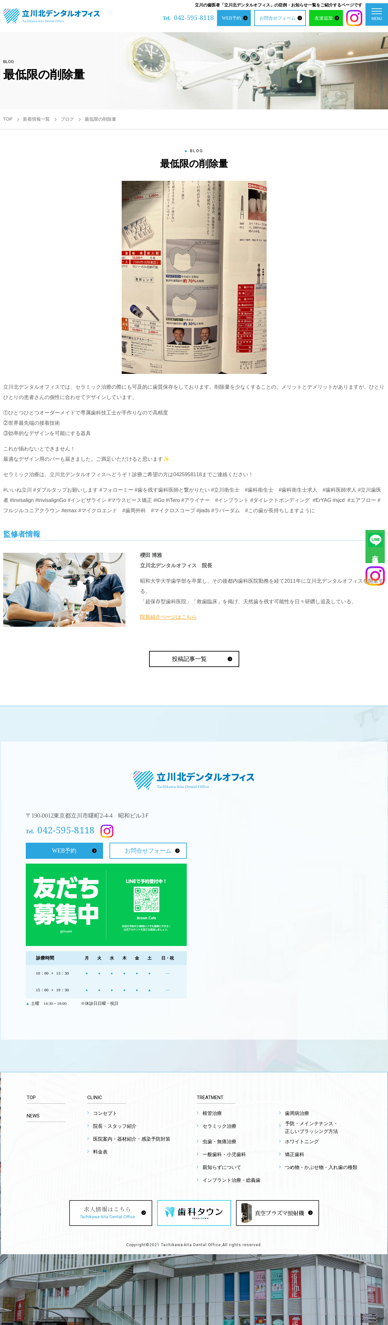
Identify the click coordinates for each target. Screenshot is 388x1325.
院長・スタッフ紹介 (115, 1126)
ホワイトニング (302, 1141)
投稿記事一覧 (189, 659)
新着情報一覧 (36, 119)
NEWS (33, 1116)
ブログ (67, 119)
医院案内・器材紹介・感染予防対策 (131, 1139)
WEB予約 (231, 18)
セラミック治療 (219, 1126)
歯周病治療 (297, 1113)
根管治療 (212, 1113)
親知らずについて (222, 1167)
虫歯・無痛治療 (219, 1141)
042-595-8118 (194, 17)
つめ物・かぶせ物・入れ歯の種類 (321, 1167)
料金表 (100, 1151)
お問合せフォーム (278, 18)
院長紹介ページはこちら (168, 617)
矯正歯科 (294, 1154)
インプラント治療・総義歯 (231, 1180)
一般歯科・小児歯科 (224, 1154)
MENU (377, 16)
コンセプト (105, 1113)
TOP (8, 119)
